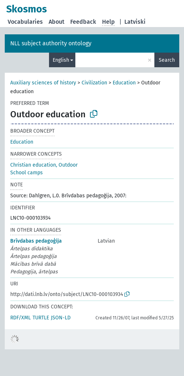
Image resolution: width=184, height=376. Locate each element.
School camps (26, 173)
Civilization (94, 83)
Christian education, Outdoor (44, 165)
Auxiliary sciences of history (43, 83)
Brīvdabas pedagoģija (36, 241)
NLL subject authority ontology (50, 43)
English (61, 60)
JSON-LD (61, 318)
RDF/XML (20, 318)
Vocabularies (25, 21)
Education (124, 83)
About (56, 21)
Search (167, 60)
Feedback (83, 21)
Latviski (135, 21)
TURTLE (41, 318)
